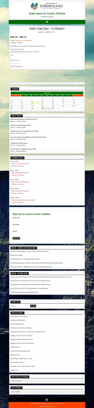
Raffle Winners (15, 347)
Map (12, 55)
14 (37, 103)
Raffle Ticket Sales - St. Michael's (21, 40)
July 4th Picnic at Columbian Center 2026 (24, 131)
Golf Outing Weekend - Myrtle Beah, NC (24, 119)
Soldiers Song (15, 355)
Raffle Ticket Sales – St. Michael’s (47, 28)
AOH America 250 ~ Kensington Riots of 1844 (25, 259)
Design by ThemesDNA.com (47, 406)
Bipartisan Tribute (17, 255)
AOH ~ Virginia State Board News (24, 248)
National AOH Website (18, 320)
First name (16, 217)
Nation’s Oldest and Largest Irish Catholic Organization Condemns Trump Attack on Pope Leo (41, 277)
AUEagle (42, 32)
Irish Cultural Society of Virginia (21, 328)
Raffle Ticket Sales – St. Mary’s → (74, 75)
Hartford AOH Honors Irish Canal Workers (25, 292)
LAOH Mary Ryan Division (19, 316)
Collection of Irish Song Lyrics (20, 351)
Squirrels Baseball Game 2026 (21, 125)
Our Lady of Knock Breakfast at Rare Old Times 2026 (28, 137)
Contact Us (14, 370)
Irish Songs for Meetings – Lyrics (21, 358)
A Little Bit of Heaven (17, 362)
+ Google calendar (15, 63)
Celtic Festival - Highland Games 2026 (23, 149)
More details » (15, 60)
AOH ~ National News (20, 273)
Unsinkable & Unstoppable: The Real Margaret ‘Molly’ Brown (31, 284)
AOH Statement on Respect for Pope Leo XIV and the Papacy (30, 280)
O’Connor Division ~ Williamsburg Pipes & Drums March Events (31, 267)
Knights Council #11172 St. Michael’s (22, 343)
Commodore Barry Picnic (19, 143)
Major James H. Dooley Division (47, 13)
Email (15, 231)
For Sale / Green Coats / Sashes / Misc (23, 366)
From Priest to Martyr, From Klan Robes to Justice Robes (29, 288)
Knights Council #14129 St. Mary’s (22, 339)
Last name (16, 224)
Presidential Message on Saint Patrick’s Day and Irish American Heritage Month (37, 263)
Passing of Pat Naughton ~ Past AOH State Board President (30, 251)
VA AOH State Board (17, 324)
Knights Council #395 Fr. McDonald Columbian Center (28, 332)
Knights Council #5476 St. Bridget (22, 335)
